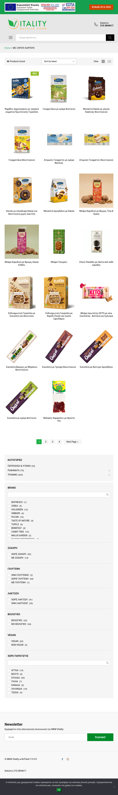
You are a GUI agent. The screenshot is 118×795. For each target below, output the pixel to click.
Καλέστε (104, 23)
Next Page (73, 442)
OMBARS (15, 513)
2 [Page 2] (45, 442)
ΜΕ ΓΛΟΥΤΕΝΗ (18, 582)
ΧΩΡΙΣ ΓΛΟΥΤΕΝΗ (20, 579)
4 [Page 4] (59, 442)
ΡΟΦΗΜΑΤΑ (14, 470)
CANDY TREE (17, 532)
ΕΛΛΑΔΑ (15, 677)
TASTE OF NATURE (20, 520)
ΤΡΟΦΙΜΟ (12, 474)
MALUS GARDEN (19, 535)
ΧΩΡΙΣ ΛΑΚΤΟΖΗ (19, 599)
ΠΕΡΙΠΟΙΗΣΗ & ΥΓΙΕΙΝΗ (19, 466)
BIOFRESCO (17, 502)
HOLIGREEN (17, 509)
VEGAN (14, 641)
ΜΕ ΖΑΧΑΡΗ (17, 558)
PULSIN (15, 517)
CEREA (14, 506)
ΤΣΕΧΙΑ (14, 692)
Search (110, 37)
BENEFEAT (16, 528)
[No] (114, 786)
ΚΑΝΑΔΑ (15, 685)
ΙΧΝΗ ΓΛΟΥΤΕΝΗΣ (20, 575)
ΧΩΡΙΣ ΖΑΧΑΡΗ (18, 554)
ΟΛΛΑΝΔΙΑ (16, 689)
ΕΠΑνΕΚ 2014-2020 (101, 7)
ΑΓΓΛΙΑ (14, 670)
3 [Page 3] (52, 442)
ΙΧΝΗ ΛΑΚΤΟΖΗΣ (19, 603)
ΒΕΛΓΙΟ (15, 674)
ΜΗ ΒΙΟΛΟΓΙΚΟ (18, 624)
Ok (59, 790)
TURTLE (15, 524)
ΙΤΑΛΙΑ (14, 681)
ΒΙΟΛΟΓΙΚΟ (16, 620)
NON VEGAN (17, 645)
